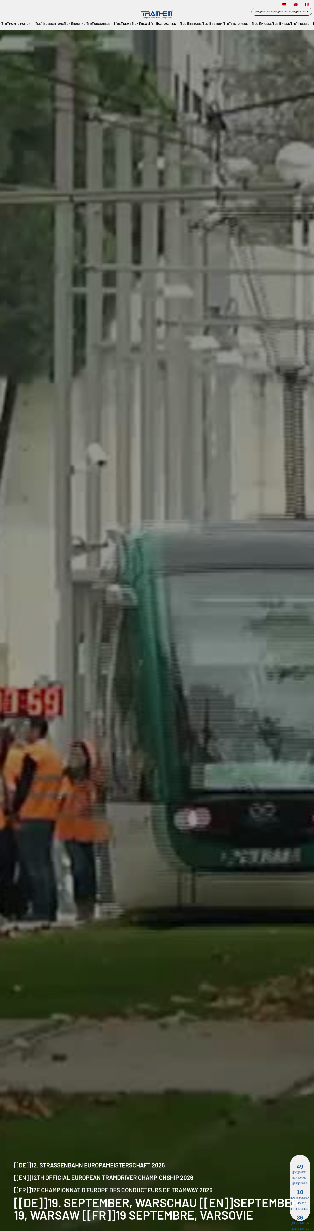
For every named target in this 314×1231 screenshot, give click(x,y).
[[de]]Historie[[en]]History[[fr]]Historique (214, 23)
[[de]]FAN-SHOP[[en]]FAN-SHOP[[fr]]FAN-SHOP (282, 11)
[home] (13, 15)
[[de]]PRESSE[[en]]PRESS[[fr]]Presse (280, 23)
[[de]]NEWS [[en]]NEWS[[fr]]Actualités (145, 23)
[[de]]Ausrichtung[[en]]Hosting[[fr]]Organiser (72, 23)
